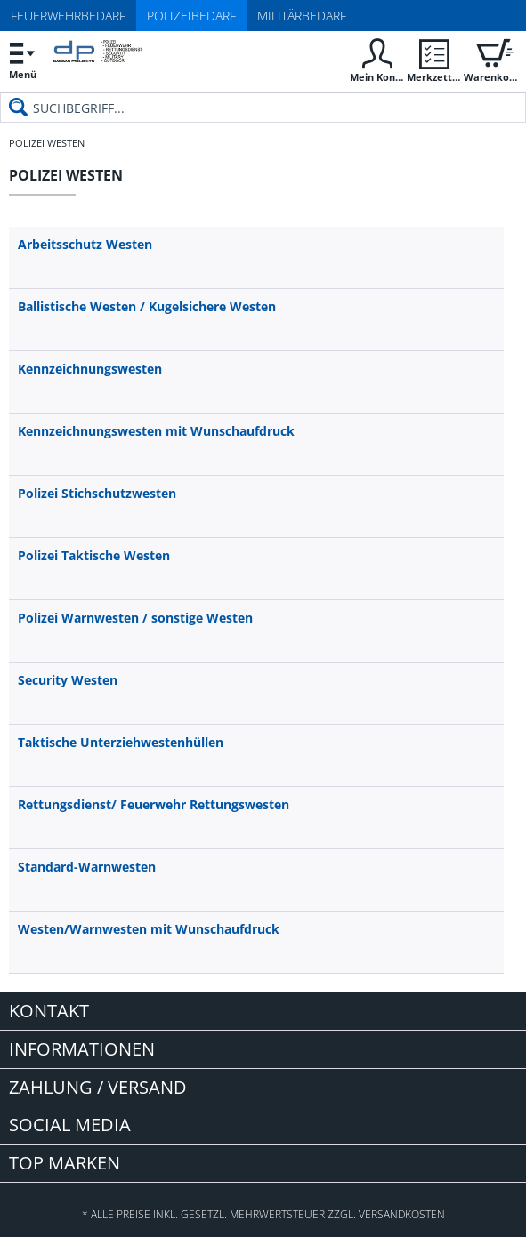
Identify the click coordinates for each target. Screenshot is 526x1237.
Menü (22, 58)
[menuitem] (22, 60)
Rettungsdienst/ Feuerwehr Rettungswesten (153, 804)
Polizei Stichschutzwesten (97, 493)
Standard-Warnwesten (87, 866)
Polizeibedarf (191, 15)
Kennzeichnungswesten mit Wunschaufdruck (156, 430)
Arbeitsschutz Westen (85, 244)
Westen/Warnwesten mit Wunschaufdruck (148, 928)
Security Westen (67, 679)
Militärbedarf (301, 15)
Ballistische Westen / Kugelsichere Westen (147, 306)
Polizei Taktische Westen (94, 555)
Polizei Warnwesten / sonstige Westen (135, 617)
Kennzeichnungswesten (90, 368)
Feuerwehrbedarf (68, 15)
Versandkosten (402, 1214)
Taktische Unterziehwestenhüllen (120, 742)
